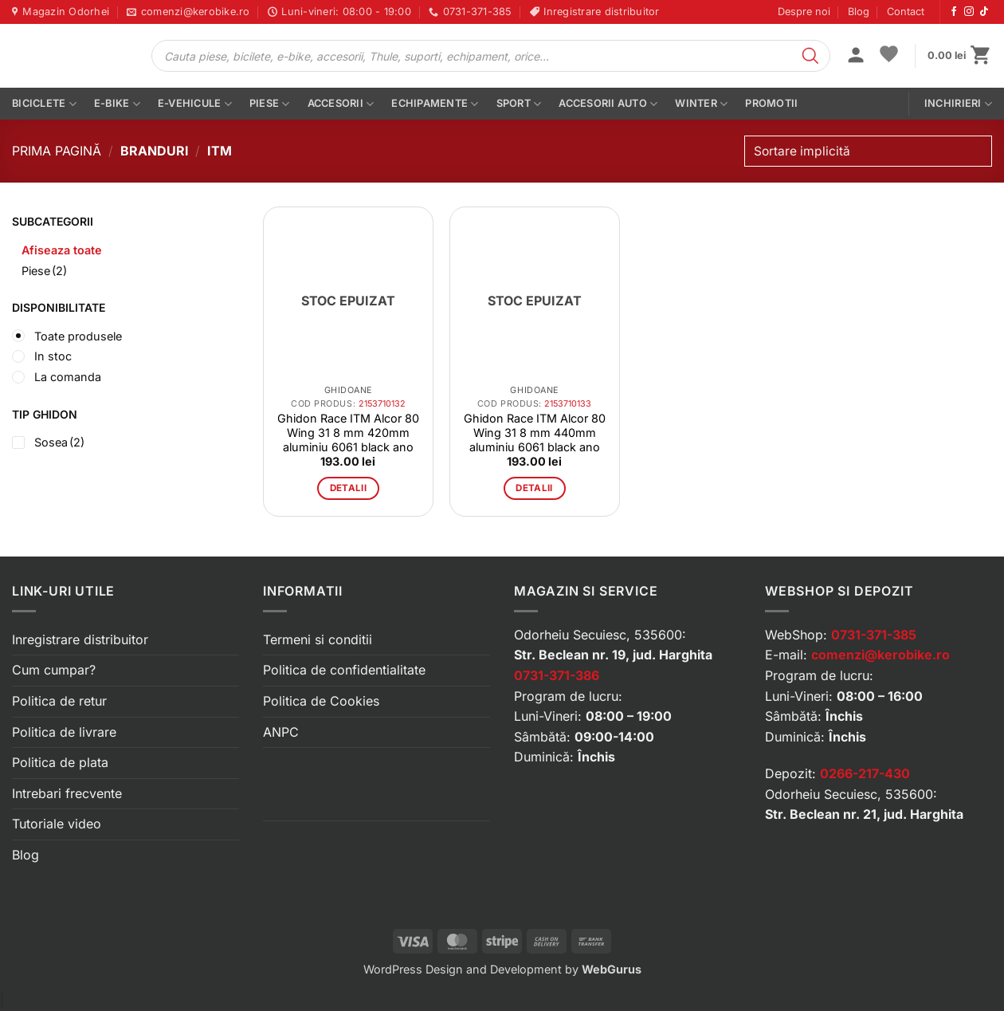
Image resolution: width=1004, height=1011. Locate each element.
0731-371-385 (873, 635)
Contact (905, 12)
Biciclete (44, 104)
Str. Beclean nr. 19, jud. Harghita (613, 655)
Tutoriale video (56, 824)
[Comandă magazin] (868, 151)
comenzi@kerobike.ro (880, 655)
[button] (856, 56)
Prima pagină (56, 151)
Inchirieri (958, 104)
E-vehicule (195, 104)
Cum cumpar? (54, 670)
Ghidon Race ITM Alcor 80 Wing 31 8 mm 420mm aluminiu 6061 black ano (348, 432)
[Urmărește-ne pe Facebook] (954, 12)
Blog (858, 12)
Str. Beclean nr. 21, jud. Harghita (864, 814)
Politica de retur (59, 701)
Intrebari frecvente (67, 793)
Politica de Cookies (321, 701)
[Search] (810, 56)
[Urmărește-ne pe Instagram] (969, 12)
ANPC (281, 732)
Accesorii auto (608, 104)
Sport (519, 104)
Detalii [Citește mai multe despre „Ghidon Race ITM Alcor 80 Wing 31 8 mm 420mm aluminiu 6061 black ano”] (348, 488)
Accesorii (341, 104)
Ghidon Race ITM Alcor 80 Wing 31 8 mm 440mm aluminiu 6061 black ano (535, 432)
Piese (269, 104)
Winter (701, 104)
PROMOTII (771, 103)
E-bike (117, 104)
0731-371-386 (556, 675)
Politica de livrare (64, 732)
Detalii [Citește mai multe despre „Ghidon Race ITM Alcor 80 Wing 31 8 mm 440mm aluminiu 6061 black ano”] (534, 488)
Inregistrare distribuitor (80, 639)
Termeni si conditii (317, 639)
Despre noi (804, 12)
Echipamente (434, 104)
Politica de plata (60, 762)
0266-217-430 (865, 773)
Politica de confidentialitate (344, 670)
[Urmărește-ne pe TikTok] (984, 12)
